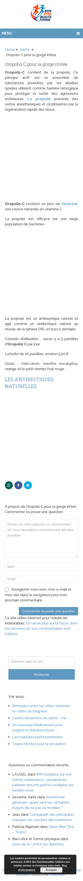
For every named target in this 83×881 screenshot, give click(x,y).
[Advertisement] (41, 158)
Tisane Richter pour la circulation (39, 744)
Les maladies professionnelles (37, 737)
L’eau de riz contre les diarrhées (38, 844)
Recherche (41, 674)
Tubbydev (57, 875)
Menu (7, 33)
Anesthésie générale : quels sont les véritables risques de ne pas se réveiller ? (41, 802)
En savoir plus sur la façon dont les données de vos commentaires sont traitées (41, 628)
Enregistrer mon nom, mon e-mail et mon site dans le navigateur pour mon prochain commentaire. (38, 594)
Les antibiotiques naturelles (29, 382)
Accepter (51, 869)
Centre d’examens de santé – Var (39, 718)
